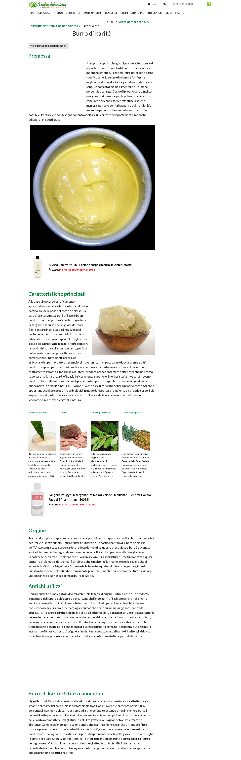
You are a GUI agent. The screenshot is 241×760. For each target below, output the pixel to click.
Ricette (179, 13)
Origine (37, 530)
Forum (152, 4)
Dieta (169, 13)
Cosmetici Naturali (132, 13)
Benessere (111, 13)
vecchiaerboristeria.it (133, 22)
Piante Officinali (40, 13)
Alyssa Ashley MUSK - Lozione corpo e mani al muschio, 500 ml (90, 265)
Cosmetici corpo (67, 26)
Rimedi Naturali (92, 13)
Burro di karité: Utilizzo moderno (65, 693)
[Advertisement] (67, 21)
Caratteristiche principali (57, 294)
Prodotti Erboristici (67, 13)
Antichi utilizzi (45, 586)
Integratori (154, 13)
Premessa (39, 56)
